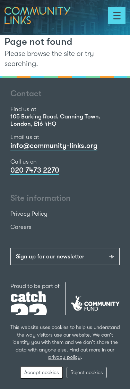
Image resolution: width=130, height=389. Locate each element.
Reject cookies (86, 372)
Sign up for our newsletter (50, 256)
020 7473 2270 (34, 170)
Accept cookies (41, 372)
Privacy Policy (28, 213)
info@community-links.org (53, 145)
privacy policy (64, 357)
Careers (21, 227)
